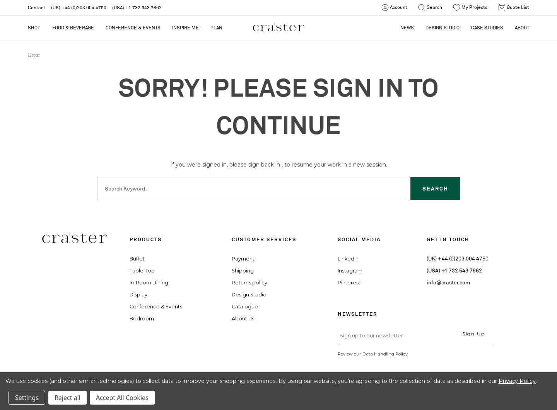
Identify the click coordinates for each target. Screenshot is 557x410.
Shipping (243, 271)
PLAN (216, 28)
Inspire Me (185, 28)
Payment (243, 259)
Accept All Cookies (122, 397)
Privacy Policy (517, 381)
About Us (243, 319)
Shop (34, 28)
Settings (27, 397)
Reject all (67, 397)
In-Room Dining (149, 283)
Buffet (137, 259)
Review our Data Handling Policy (373, 354)
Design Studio (249, 295)
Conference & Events (133, 28)
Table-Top (142, 271)
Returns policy (249, 283)
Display (138, 295)
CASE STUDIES (487, 28)
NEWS (407, 28)
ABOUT (522, 28)
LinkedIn (348, 259)
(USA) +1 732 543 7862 (137, 7)
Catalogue (245, 307)
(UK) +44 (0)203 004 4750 (78, 7)
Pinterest (349, 283)
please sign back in (254, 164)
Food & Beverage (73, 28)
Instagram (350, 271)
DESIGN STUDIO (442, 28)
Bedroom (142, 319)
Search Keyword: (126, 188)
